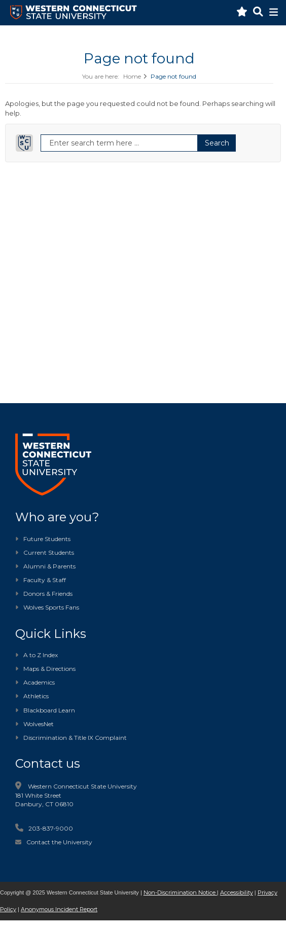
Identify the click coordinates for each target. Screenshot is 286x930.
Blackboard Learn (45, 710)
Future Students (42, 539)
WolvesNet (34, 724)
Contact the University (59, 842)
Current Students (48, 552)
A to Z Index (36, 655)
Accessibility (236, 892)
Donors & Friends (48, 593)
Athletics (32, 696)
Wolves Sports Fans (51, 607)
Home (132, 76)
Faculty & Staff (44, 580)
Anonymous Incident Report (59, 909)
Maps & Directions (45, 668)
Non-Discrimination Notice (180, 892)
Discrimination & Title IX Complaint (71, 737)
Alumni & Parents (49, 566)
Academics (35, 682)
